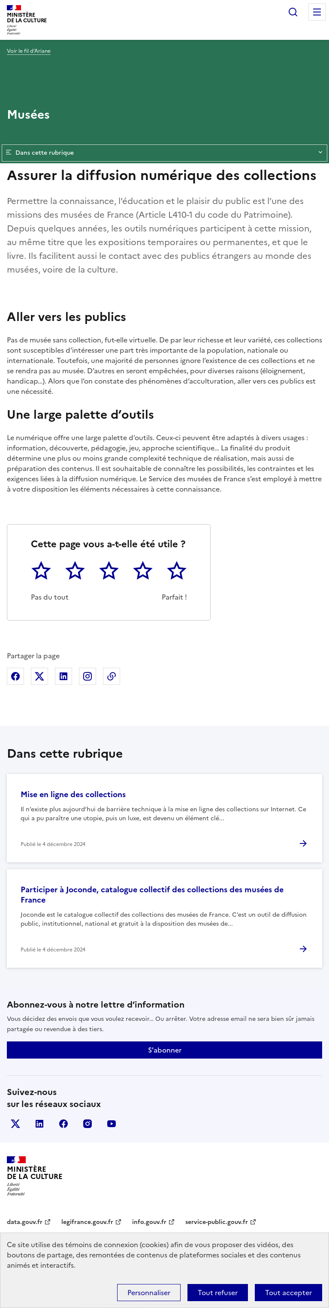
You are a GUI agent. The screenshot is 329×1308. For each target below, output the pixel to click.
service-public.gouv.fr (216, 1222)
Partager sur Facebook (15, 676)
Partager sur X (39, 676)
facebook (63, 1123)
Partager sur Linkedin (63, 676)
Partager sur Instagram (87, 676)
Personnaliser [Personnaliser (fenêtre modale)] (148, 1292)
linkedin (39, 1123)
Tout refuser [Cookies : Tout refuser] (218, 1292)
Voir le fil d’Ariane (29, 51)
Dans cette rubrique (164, 153)
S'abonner (164, 1050)
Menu (317, 12)
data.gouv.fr (24, 1222)
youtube (111, 1123)
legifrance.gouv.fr (87, 1222)
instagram (87, 1123)
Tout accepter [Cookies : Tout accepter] (288, 1292)
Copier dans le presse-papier (111, 676)
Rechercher (293, 12)
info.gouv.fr (149, 1222)
